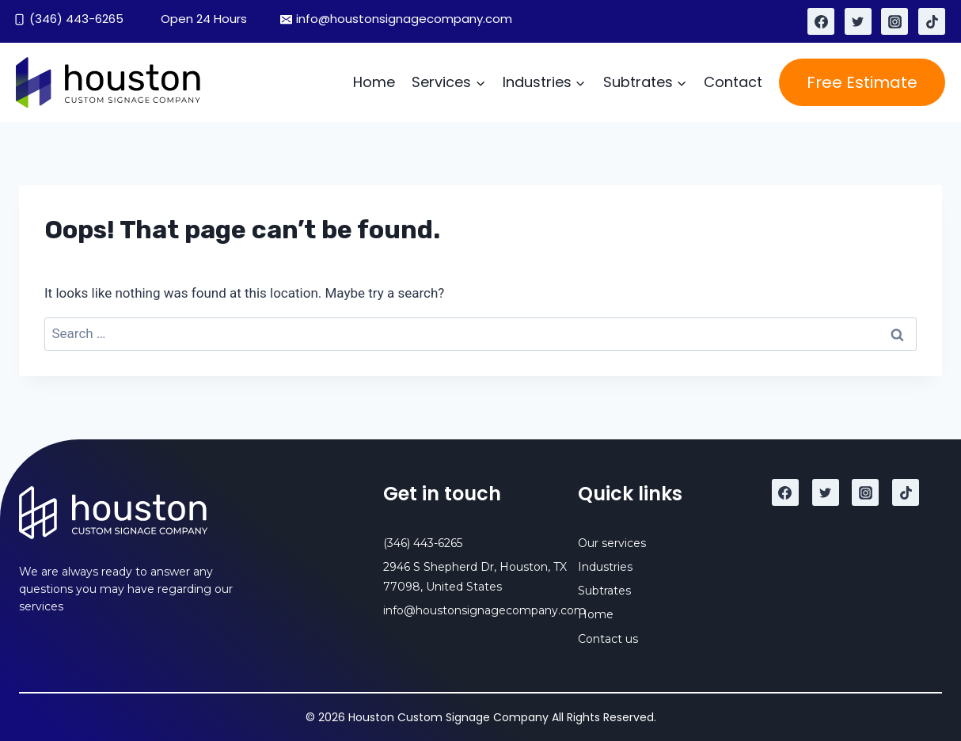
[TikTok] (931, 21)
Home (374, 82)
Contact (733, 82)
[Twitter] (858, 21)
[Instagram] (894, 21)
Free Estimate (862, 82)
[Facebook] (820, 21)
